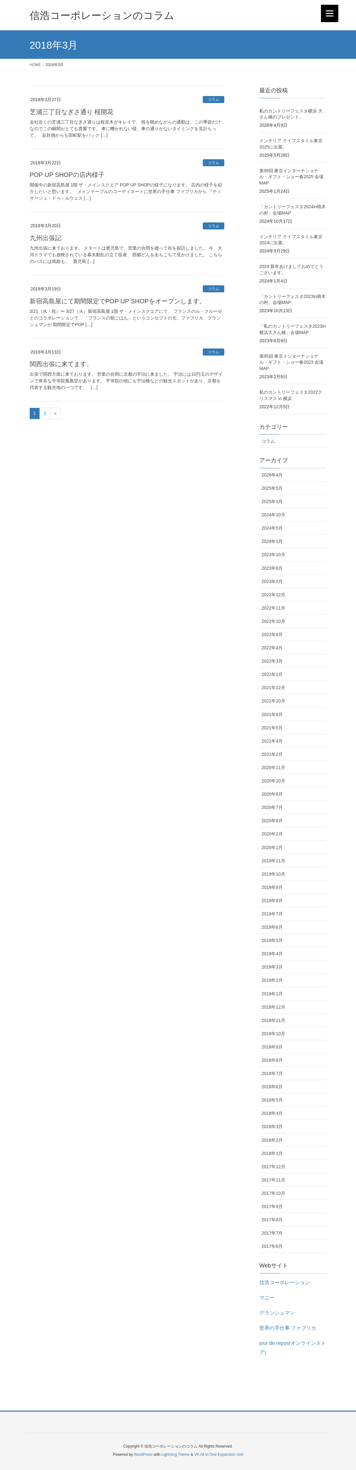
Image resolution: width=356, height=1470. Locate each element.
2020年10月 (273, 780)
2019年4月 (272, 953)
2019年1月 (272, 993)
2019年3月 (272, 966)
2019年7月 (272, 913)
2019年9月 (272, 887)
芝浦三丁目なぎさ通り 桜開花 (72, 111)
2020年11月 (273, 767)
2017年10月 (273, 1193)
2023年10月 (273, 554)
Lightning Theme (175, 1454)
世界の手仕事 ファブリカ (287, 1328)
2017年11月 (273, 1179)
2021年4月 (272, 741)
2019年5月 (272, 940)
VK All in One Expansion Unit (218, 1454)
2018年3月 (272, 1126)
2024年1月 (272, 541)
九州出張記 (45, 237)
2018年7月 (272, 1073)
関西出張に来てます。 (61, 364)
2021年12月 (273, 687)
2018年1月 (272, 1153)
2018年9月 (272, 1046)
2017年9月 (272, 1206)
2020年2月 (272, 833)
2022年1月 (272, 674)
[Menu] (329, 13)
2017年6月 (272, 1246)
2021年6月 (272, 714)
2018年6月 (272, 1086)
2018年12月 (273, 1007)
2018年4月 (272, 1113)
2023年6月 (272, 568)
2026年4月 (272, 474)
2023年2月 (272, 581)
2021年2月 (272, 754)
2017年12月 (273, 1166)
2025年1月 (272, 501)
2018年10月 (273, 1033)
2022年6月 (272, 634)
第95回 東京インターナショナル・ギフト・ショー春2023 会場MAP (291, 362)
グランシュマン (277, 1312)
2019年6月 (272, 927)
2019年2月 (272, 980)
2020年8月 (272, 794)
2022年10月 (273, 621)
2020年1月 (272, 847)
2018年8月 (272, 1060)
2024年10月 (273, 514)
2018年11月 (273, 1020)
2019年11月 (273, 860)
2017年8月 (272, 1219)
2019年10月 (273, 874)
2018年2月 (272, 1140)
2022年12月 (273, 594)
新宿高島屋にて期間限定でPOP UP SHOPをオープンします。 (118, 301)
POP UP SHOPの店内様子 (67, 174)
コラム (213, 99)
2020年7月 (272, 807)
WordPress (143, 1454)
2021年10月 (273, 700)
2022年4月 (272, 647)
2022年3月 (272, 661)
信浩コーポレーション (284, 1282)
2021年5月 (272, 727)
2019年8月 (272, 900)
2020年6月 (272, 820)
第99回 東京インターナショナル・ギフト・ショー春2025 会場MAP (291, 176)
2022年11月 (273, 607)
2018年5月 (272, 1099)
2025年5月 (272, 488)
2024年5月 (272, 528)
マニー (267, 1297)
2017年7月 (272, 1233)
